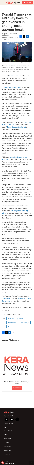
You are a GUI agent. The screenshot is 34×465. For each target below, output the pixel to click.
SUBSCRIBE (17, 388)
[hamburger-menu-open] (2, 2)
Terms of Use (7, 450)
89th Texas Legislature (15, 318)
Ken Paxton (6, 298)
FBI (9, 326)
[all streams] (31, 463)
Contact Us (7, 454)
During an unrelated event (11, 87)
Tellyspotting (7, 438)
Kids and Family (8, 431)
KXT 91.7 (6, 442)
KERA (5, 427)
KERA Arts (7, 435)
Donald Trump (14, 76)
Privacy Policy (8, 446)
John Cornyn (24, 322)
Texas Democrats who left (16, 127)
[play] (3, 463)
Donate (28, 2)
